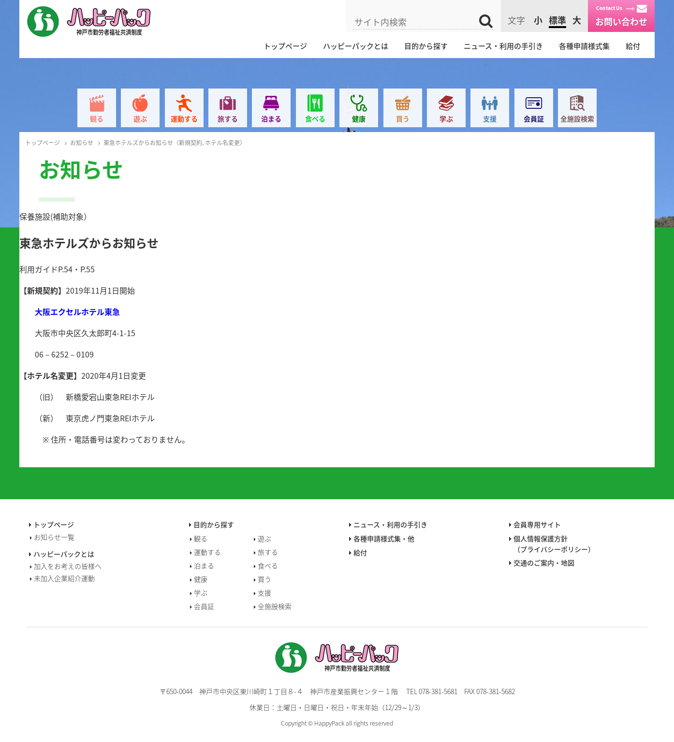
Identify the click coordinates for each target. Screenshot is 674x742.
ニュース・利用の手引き (503, 46)
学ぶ (446, 118)
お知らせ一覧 (54, 537)
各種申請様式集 (584, 46)
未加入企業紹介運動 (64, 578)
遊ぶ (140, 118)
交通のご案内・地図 (543, 562)
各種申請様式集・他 (383, 538)
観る (96, 118)
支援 (490, 118)
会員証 (534, 118)
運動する (184, 118)
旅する (228, 118)
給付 (633, 46)
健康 (359, 118)
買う (403, 118)
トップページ (285, 46)
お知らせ (81, 142)
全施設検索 (577, 118)
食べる (315, 118)
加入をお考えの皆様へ (68, 566)
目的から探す (426, 46)
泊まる (271, 118)
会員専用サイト (537, 524)
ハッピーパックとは (355, 46)
